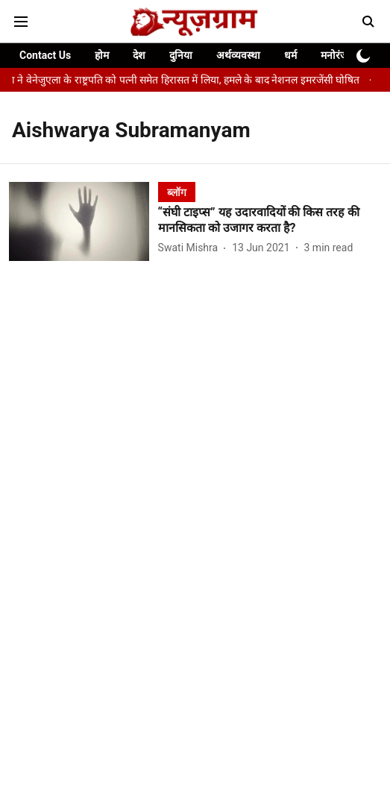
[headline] (269, 220)
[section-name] (176, 192)
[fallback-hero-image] (83, 221)
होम (102, 55)
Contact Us (45, 55)
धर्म (290, 55)
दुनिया (180, 55)
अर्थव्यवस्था (238, 55)
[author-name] (191, 248)
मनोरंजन (337, 55)
